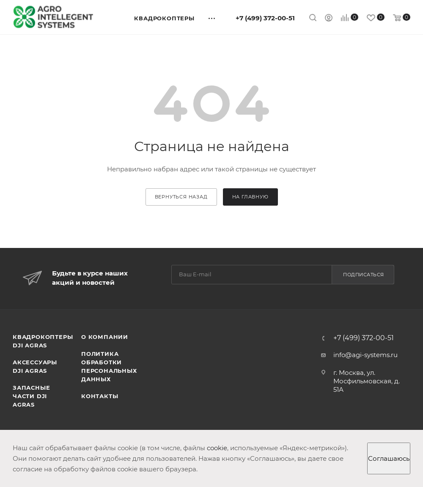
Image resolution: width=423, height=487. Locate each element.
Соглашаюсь (388, 458)
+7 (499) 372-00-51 (265, 18)
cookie (217, 448)
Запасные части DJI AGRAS (31, 396)
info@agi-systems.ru (365, 355)
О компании (104, 336)
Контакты (99, 396)
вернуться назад (181, 197)
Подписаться (363, 275)
